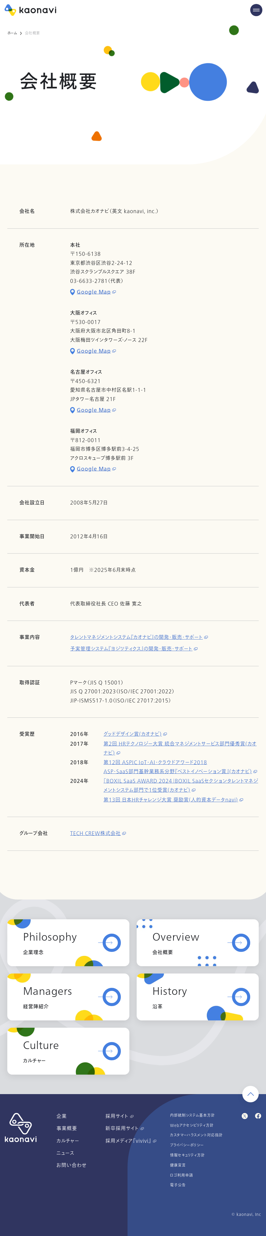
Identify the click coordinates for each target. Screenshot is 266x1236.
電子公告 (178, 1185)
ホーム (12, 33)
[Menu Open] (256, 10)
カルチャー (67, 1141)
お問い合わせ (71, 1165)
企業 (61, 1116)
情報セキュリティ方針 (187, 1155)
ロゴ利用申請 (181, 1175)
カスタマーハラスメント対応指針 (196, 1135)
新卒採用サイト (124, 1128)
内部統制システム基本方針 (192, 1115)
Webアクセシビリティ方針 (192, 1125)
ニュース (65, 1153)
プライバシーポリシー (187, 1145)
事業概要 (66, 1128)
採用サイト (119, 1116)
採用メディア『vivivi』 (130, 1141)
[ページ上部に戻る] (250, 1094)
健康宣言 (178, 1165)
